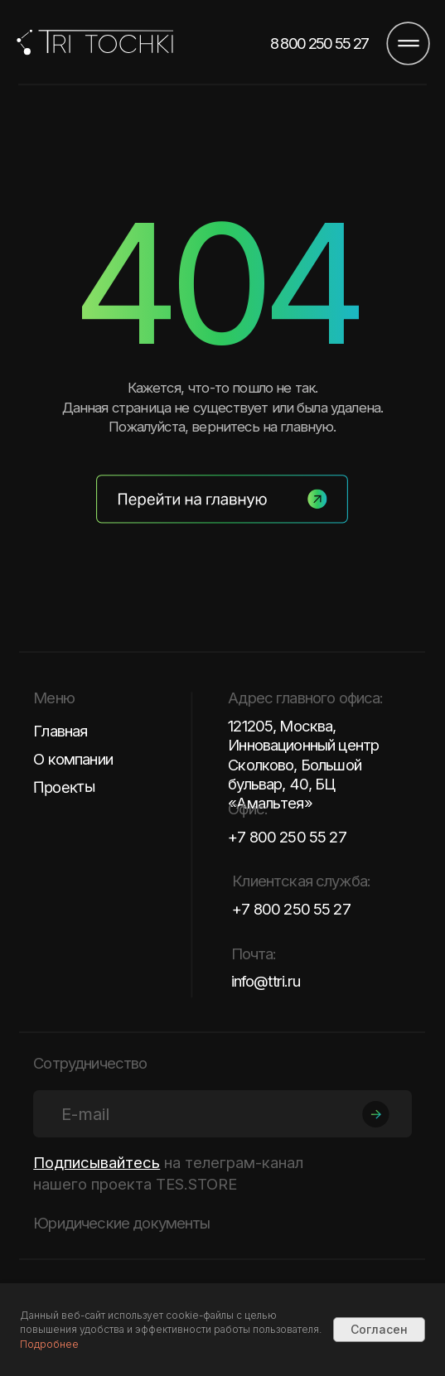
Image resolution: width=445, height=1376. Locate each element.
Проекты (64, 786)
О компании (73, 759)
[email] (222, 1113)
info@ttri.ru (266, 981)
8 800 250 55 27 (319, 43)
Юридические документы (121, 1223)
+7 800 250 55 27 (287, 837)
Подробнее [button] (49, 1344)
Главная (60, 731)
